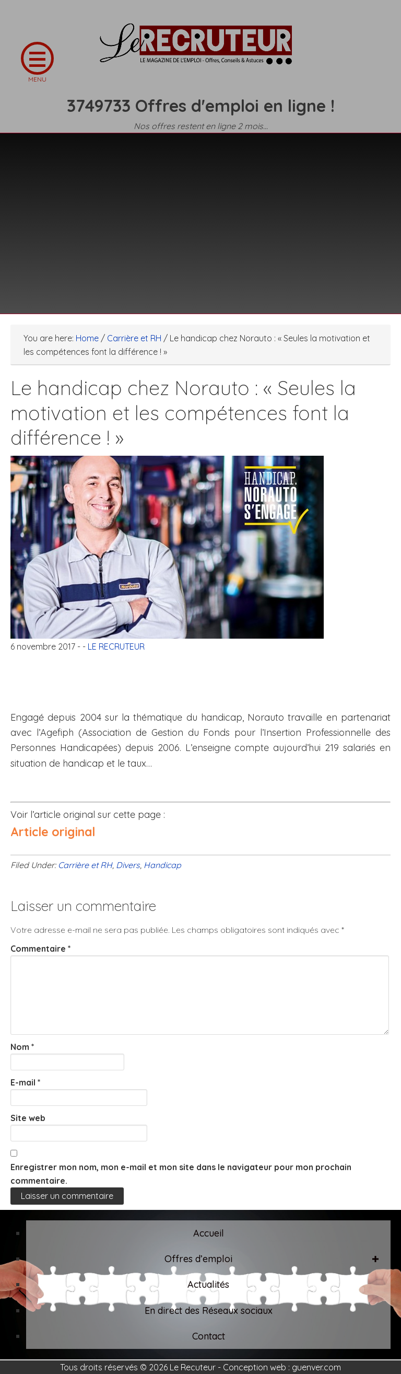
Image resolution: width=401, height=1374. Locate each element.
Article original (52, 831)
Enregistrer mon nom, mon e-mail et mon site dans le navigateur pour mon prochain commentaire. (180, 1174)
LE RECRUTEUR (200, 49)
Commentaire (40, 948)
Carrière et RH (85, 865)
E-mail (25, 1082)
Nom (22, 1047)
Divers (128, 865)
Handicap (162, 865)
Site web (27, 1118)
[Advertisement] (200, 217)
